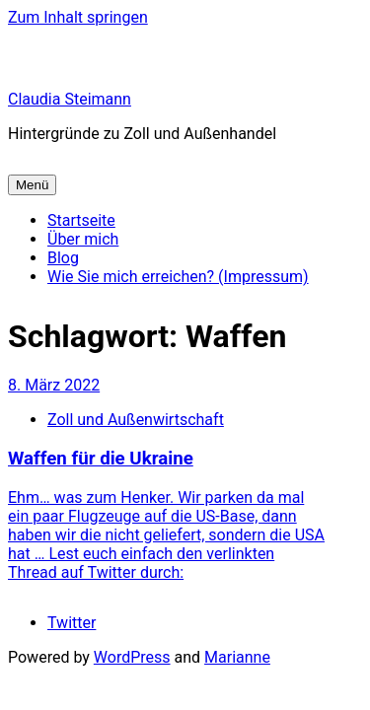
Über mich (82, 239)
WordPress (132, 657)
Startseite (81, 220)
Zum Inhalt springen (78, 17)
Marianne (237, 657)
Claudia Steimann (69, 99)
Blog (63, 257)
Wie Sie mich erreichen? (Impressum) (178, 276)
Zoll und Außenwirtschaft (135, 419)
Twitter (71, 622)
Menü (32, 185)
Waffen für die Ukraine (100, 458)
